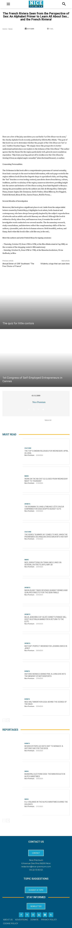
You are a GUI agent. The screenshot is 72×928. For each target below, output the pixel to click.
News (10, 29)
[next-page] (8, 720)
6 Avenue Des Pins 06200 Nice (36, 863)
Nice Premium (38, 402)
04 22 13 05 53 (36, 870)
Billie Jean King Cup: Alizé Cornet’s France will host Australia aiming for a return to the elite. (45, 619)
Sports (27, 504)
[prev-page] (4, 720)
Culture (27, 448)
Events (27, 671)
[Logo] (36, 4)
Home (4, 29)
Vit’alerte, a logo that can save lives (55, 264)
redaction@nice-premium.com (36, 866)
